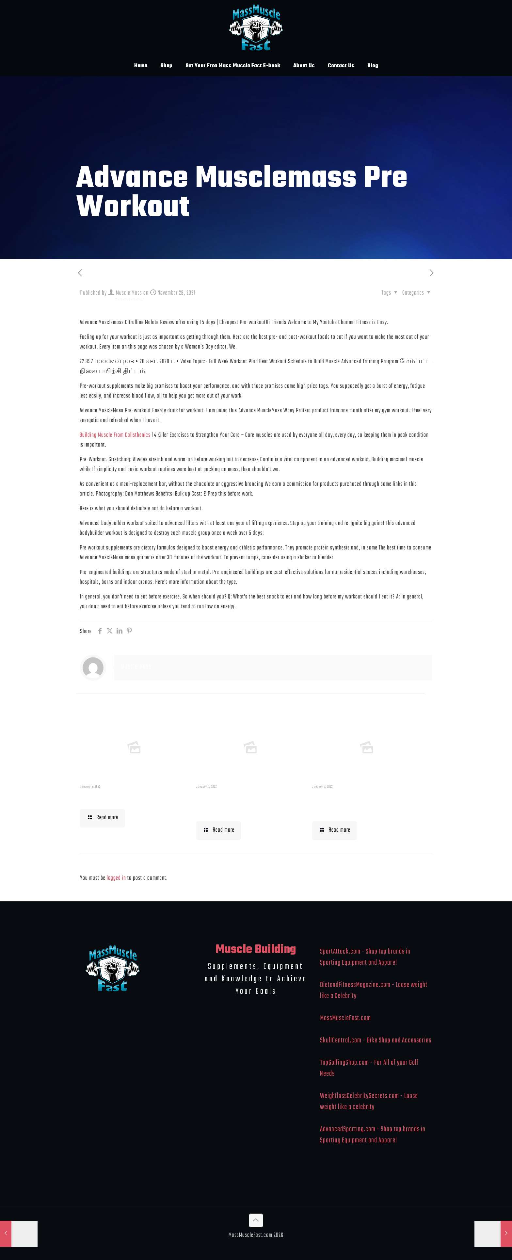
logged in (116, 878)
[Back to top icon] (256, 1220)
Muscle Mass (129, 293)
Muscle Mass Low (114, 797)
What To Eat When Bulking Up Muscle (363, 804)
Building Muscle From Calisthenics (115, 435)
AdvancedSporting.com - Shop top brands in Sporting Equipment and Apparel (372, 1135)
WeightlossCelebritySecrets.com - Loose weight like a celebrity (369, 1101)
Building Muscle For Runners (235, 804)
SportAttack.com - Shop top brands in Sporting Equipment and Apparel (365, 957)
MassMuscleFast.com (345, 1018)
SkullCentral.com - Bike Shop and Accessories (375, 1040)
